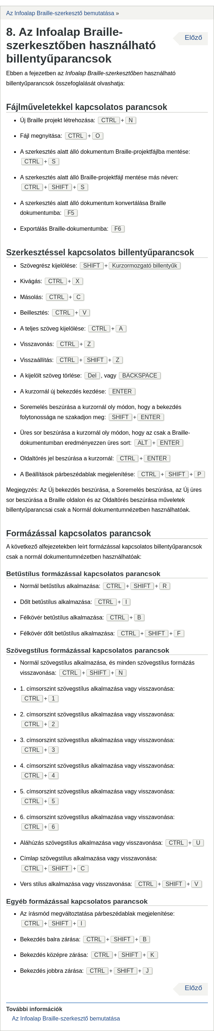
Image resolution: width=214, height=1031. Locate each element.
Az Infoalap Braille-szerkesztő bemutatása (60, 13)
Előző (193, 37)
